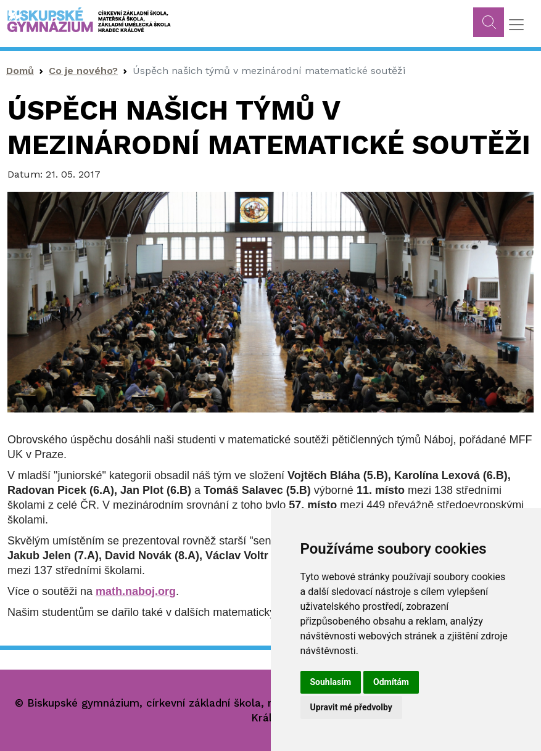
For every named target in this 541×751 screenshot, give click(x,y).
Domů (20, 70)
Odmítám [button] (391, 682)
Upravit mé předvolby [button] (351, 707)
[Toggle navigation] (516, 24)
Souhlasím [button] (331, 682)
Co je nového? (83, 70)
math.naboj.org (136, 591)
